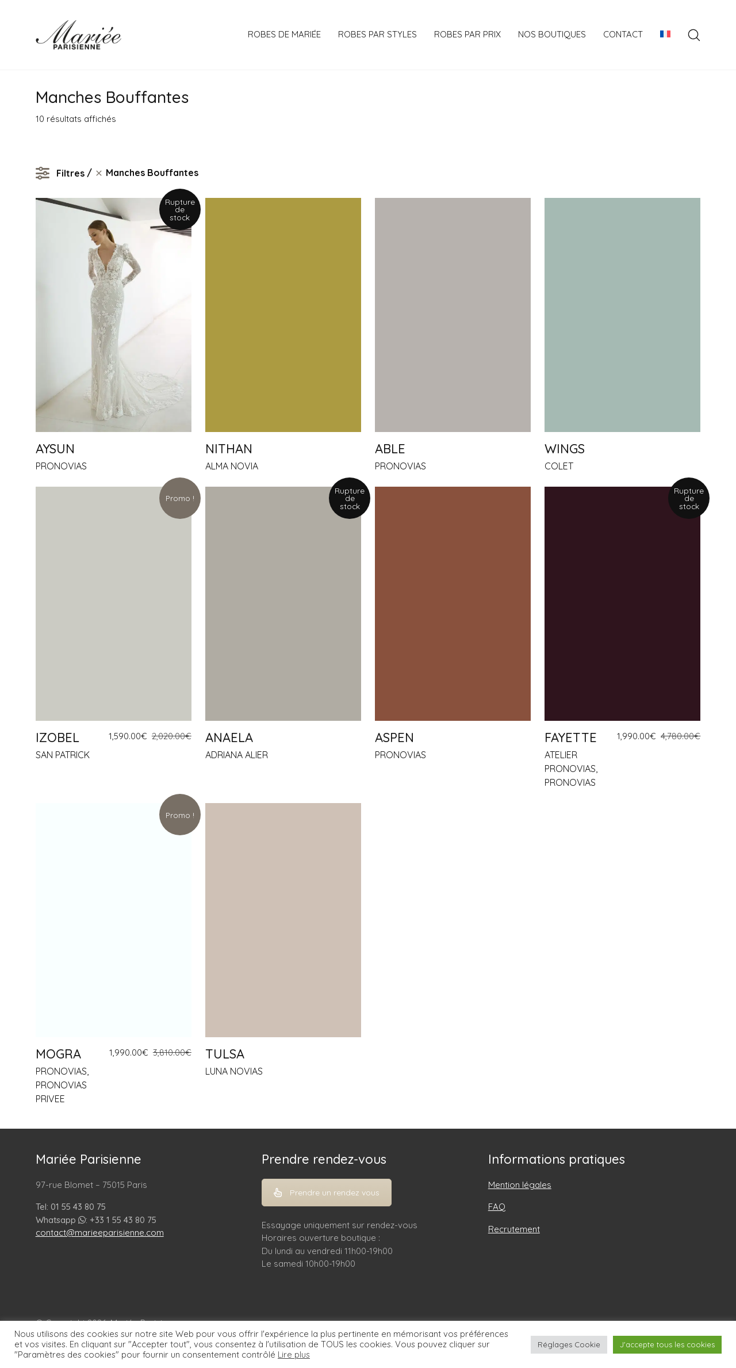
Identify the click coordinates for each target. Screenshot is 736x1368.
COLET (559, 466)
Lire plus (294, 1354)
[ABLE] (453, 315)
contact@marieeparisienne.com (100, 1232)
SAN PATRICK (63, 755)
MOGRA (58, 1053)
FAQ (496, 1206)
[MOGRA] (113, 920)
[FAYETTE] (622, 604)
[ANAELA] (283, 604)
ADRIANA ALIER (236, 755)
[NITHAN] (283, 315)
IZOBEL (57, 737)
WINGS (565, 448)
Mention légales (519, 1184)
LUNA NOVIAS (234, 1071)
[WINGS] (622, 315)
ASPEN (394, 737)
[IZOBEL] (113, 604)
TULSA (224, 1053)
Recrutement (514, 1229)
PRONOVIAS (61, 466)
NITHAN (228, 448)
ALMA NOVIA (231, 466)
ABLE (390, 448)
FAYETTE (571, 737)
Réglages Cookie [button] (569, 1344)
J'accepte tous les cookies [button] (667, 1344)
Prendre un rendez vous (326, 1192)
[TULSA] (283, 920)
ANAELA (229, 737)
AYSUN (55, 448)
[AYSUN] (113, 315)
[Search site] (694, 35)
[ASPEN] (453, 604)
